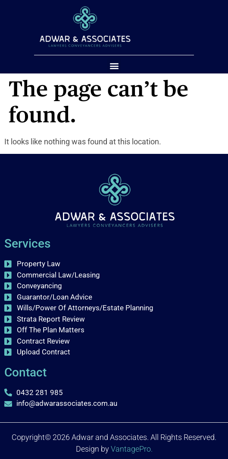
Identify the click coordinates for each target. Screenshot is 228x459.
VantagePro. (132, 448)
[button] (114, 65)
